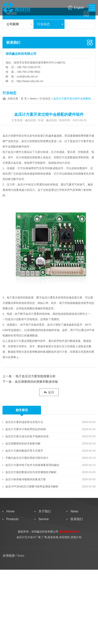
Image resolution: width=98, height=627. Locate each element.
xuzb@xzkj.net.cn (27, 76)
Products (12, 519)
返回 (49, 392)
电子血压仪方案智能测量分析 (35, 376)
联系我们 (13, 43)
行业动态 (43, 24)
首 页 (24, 98)
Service (44, 519)
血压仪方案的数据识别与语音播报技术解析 (31, 472)
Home (10, 511)
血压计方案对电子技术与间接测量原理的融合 (32, 465)
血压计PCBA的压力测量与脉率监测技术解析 (32, 486)
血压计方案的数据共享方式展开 (24, 450)
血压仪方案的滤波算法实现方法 (24, 422)
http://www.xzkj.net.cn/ (30, 81)
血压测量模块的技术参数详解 (22, 443)
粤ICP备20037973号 (69, 531)
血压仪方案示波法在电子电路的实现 (27, 436)
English (79, 7)
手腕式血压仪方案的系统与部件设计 (27, 457)
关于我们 (45, 511)
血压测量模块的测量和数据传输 (36, 381)
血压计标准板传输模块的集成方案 (25, 479)
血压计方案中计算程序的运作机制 (25, 429)
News (33, 98)
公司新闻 (13, 24)
